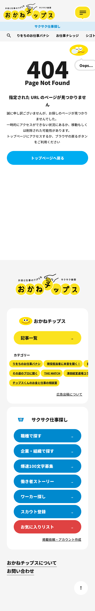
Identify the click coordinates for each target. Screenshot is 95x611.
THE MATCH (52, 373)
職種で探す (31, 436)
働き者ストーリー (37, 481)
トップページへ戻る (47, 158)
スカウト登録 (33, 511)
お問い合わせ (20, 571)
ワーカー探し (33, 496)
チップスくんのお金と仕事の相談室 (35, 383)
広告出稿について (69, 394)
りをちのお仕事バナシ (33, 35)
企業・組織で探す (37, 451)
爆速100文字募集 (37, 466)
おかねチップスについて (32, 562)
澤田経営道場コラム (79, 373)
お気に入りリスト (37, 527)
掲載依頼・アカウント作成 (61, 539)
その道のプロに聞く (25, 373)
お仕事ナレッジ (67, 35)
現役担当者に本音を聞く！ (63, 364)
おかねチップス (47, 284)
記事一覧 (29, 338)
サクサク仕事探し (47, 26)
